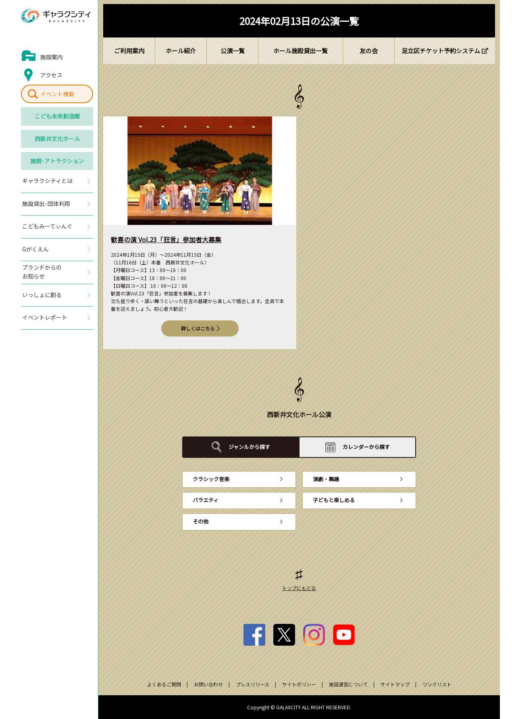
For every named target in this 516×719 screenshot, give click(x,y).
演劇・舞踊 (326, 479)
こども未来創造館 (57, 116)
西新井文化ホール (57, 139)
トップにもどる (299, 587)
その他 (200, 521)
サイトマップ (395, 684)
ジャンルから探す (249, 447)
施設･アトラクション (57, 161)
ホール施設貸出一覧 (300, 50)
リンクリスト (437, 684)
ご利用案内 (129, 50)
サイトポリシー (299, 684)
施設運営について (348, 684)
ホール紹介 (181, 50)
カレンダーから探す (366, 447)
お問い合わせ (208, 684)
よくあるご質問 (164, 684)
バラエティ (205, 500)
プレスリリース (252, 684)
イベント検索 (57, 94)
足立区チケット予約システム (441, 50)
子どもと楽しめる (334, 500)
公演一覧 (233, 50)
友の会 (369, 50)
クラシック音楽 (211, 479)
